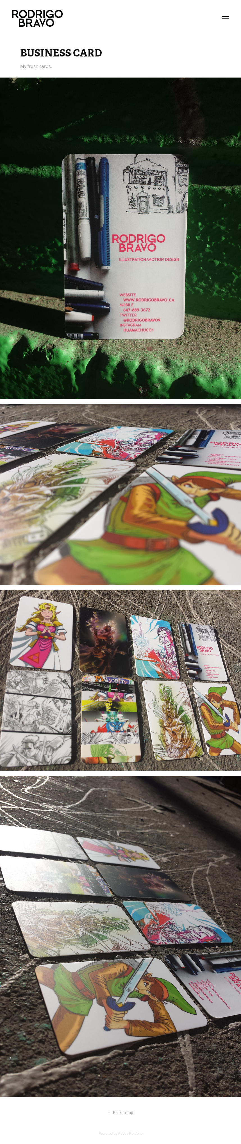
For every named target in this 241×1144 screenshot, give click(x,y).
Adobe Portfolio (130, 1133)
